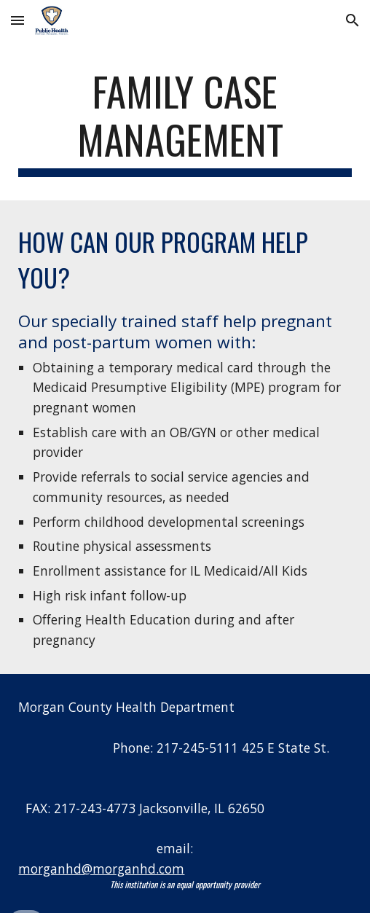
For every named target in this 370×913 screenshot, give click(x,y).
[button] (17, 20)
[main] (184, 122)
